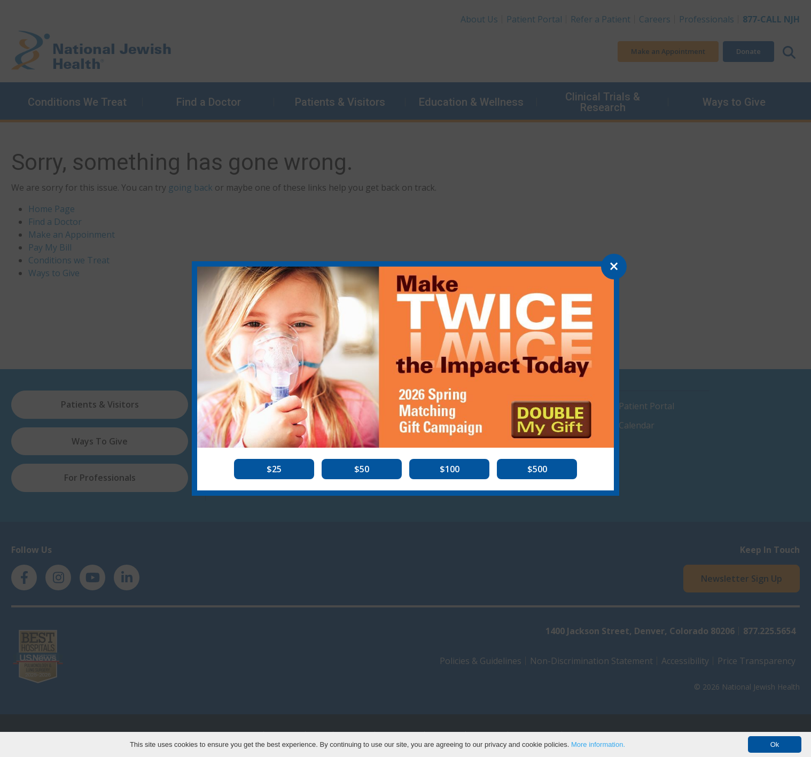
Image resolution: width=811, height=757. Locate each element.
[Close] (614, 266)
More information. (598, 744)
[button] (274, 469)
